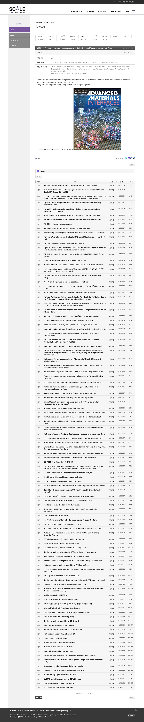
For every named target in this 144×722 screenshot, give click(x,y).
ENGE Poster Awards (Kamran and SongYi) (59, 683)
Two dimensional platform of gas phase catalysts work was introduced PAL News (72, 220)
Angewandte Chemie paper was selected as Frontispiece (64, 670)
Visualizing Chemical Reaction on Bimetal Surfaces (62, 505)
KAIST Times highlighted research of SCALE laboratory (63, 679)
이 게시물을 (119, 159)
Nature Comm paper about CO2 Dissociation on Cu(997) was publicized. (69, 292)
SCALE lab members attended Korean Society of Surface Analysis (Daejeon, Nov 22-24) (75, 329)
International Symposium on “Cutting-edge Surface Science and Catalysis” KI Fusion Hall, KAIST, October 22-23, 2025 (74, 191)
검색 (37, 697)
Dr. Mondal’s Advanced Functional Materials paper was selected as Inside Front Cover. (74, 434)
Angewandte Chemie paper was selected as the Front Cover (65, 584)
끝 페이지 (91, 693)
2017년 (126, 36)
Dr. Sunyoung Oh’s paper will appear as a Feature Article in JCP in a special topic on (74, 442)
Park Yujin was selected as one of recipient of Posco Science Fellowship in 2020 (72, 417)
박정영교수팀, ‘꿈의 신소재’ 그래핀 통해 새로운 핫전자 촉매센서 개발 (68, 604)
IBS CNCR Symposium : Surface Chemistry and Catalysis (64, 539)
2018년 (115, 36)
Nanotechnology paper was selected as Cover (60, 675)
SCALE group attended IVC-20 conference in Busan (62, 576)
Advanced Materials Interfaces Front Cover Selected (62, 608)
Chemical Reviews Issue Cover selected (58, 647)
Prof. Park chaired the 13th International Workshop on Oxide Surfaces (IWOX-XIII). (73, 382)
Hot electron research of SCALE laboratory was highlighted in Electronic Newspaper (73, 453)
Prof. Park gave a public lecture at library (58, 687)
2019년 (104, 36)
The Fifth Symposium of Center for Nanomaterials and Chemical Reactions (70, 520)
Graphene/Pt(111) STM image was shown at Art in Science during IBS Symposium (73, 561)
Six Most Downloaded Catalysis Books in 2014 (60, 634)
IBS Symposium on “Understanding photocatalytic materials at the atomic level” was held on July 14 (74, 570)
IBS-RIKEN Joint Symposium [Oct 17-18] (58, 462)
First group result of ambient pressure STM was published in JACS (67, 612)
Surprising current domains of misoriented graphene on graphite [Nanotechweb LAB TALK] (73, 661)
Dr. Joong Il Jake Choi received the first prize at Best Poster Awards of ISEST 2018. (73, 528)
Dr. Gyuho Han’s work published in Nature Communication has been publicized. (72, 215)
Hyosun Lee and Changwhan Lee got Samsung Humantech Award (67, 556)
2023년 (62, 36)
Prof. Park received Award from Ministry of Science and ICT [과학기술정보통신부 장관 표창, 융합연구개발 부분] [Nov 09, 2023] (74, 270)
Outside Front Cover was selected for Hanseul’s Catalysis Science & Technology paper (74, 412)
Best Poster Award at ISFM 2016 (55, 595)
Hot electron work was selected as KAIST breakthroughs (63, 629)
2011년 (94, 39)
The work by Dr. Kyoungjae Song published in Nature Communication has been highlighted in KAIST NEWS (72, 210)
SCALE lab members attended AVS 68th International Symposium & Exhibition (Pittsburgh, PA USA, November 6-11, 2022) (71, 341)
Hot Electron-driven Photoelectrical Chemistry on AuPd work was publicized (70, 185)
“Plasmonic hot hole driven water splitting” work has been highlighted (68, 397)
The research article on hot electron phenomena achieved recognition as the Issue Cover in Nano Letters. (75, 311)
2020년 (94, 36)
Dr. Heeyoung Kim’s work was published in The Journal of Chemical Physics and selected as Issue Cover (72, 360)
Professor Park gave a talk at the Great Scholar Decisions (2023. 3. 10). (69, 320)
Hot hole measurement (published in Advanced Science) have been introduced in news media (74, 422)
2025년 (40, 36)
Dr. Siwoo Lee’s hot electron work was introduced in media (64, 408)
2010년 (104, 39)
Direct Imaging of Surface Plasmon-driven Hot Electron (63, 477)
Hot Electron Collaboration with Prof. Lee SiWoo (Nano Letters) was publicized (71, 316)
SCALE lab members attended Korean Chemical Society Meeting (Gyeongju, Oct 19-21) (75, 346)
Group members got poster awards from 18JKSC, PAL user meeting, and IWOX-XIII (73, 372)
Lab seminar (14, 40)
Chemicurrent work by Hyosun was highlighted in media (63, 666)
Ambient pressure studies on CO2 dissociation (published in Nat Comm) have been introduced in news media (73, 428)
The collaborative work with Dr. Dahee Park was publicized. (64, 243)
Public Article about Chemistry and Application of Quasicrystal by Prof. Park (70, 325)
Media (12, 35)
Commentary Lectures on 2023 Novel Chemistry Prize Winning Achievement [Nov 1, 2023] (73, 276)
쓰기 (131, 697)
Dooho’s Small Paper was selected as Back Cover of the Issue (66, 282)
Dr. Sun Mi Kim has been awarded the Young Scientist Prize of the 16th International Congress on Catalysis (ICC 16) (73, 590)
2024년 (51, 36)
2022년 (72, 36)
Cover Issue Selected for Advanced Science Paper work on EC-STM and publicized (73, 265)
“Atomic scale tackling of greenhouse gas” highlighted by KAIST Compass (70, 393)
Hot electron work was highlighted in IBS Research (61, 621)
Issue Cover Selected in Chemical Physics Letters (61, 599)
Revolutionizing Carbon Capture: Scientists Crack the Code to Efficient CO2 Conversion (74, 232)
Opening (13, 45)
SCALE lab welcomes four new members (58, 651)
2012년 (83, 39)
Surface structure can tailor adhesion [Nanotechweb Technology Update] (70, 655)
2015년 (51, 39)
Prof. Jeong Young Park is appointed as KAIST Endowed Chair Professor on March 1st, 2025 (74, 238)
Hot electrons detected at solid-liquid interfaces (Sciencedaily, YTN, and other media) (74, 580)
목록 (131, 165)
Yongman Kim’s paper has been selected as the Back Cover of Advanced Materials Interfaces (78, 48)
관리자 (39, 52)
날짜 (121, 182)
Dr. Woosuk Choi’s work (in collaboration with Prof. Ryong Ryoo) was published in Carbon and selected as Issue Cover (73, 366)
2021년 (83, 36)
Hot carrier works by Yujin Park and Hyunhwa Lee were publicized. (67, 228)
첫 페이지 (79, 693)
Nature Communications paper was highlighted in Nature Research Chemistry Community (71, 510)
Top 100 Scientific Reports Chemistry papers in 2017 (62, 524)
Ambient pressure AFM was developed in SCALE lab (62, 481)
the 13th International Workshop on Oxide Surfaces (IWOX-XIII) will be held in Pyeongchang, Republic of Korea (71, 388)
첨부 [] (40, 158)
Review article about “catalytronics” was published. (62, 543)
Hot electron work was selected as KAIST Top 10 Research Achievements (70, 552)
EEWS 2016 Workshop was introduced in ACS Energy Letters (65, 548)
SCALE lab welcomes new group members (59, 625)
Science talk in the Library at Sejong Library (59, 617)
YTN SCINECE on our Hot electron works (58, 224)
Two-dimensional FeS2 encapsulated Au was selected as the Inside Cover (70, 457)
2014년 (62, 39)
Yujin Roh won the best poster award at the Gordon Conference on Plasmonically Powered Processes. (72, 203)
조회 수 (130, 182)
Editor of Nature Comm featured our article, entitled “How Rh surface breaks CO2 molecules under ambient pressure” (72, 403)
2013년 (72, 39)
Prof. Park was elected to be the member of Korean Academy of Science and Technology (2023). (71, 334)
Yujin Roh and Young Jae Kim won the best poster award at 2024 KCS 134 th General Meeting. (74, 255)
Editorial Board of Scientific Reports (56, 638)
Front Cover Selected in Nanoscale (56, 515)
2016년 (40, 39)
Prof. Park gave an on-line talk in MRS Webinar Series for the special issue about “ (73, 438)
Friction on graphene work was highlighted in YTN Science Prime (66, 565)
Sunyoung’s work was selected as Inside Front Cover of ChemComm (68, 500)
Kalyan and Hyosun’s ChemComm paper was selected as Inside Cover (69, 496)
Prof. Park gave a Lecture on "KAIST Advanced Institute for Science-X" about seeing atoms (74, 287)
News (12, 30)
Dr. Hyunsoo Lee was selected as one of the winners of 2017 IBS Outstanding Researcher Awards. (71, 534)
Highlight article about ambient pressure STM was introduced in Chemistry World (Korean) (72, 491)
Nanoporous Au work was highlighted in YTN (59, 642)
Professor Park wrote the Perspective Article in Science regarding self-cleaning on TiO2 (74, 485)
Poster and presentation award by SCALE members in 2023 (65, 260)
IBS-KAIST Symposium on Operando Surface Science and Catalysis (68, 473)
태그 (40, 697)
